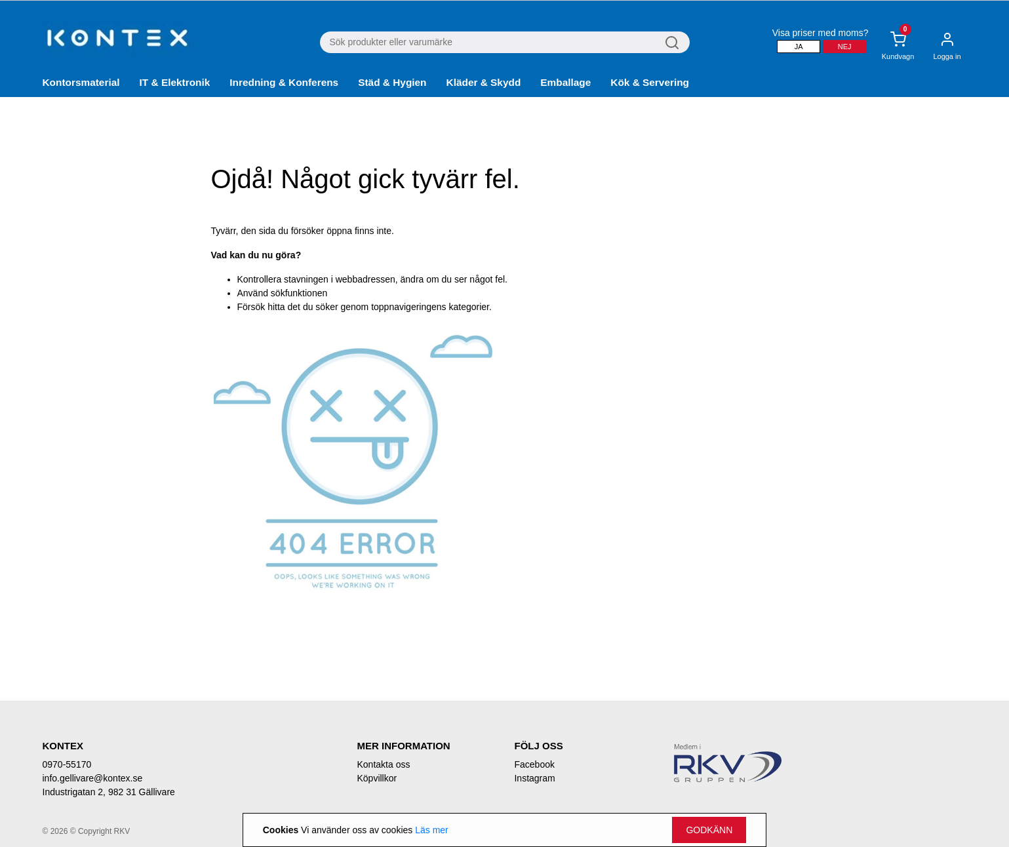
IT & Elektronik (175, 82)
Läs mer (431, 830)
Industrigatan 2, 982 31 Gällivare (109, 792)
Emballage (565, 82)
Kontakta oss (383, 764)
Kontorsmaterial (81, 82)
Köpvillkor (377, 778)
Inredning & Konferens (283, 82)
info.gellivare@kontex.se (93, 778)
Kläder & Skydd (483, 82)
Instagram (534, 778)
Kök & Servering (649, 82)
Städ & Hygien (392, 82)
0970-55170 (67, 764)
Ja (799, 46)
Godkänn (709, 830)
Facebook (534, 764)
